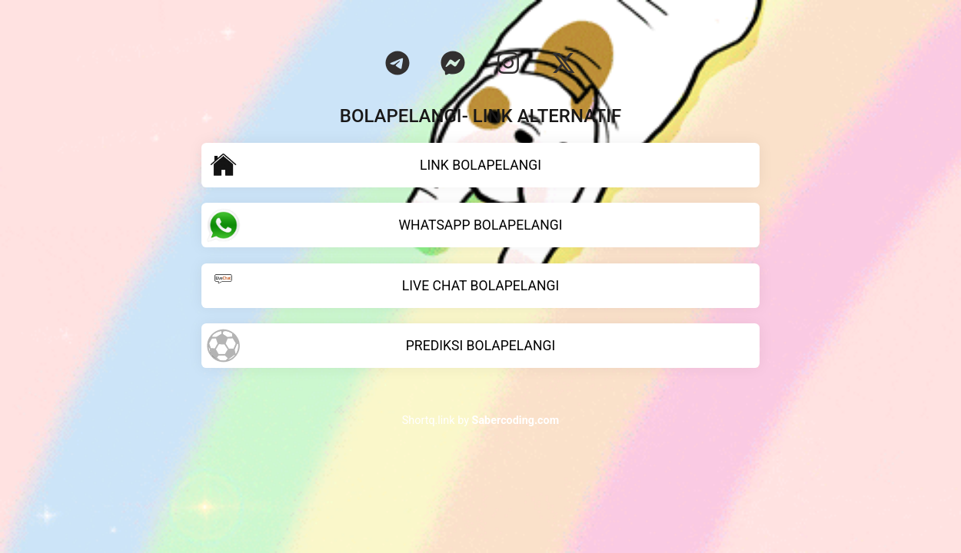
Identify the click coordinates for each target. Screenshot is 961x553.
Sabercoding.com (516, 420)
